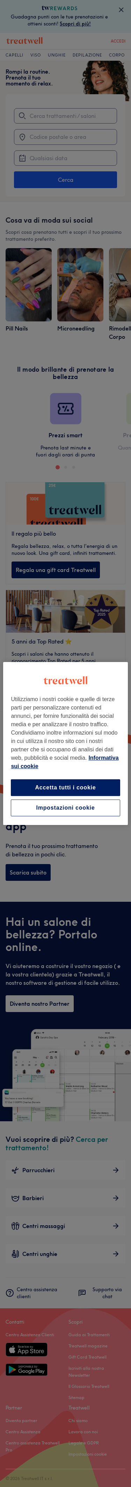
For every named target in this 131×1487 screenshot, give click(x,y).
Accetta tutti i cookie (65, 787)
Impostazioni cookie (65, 808)
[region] (65, 743)
